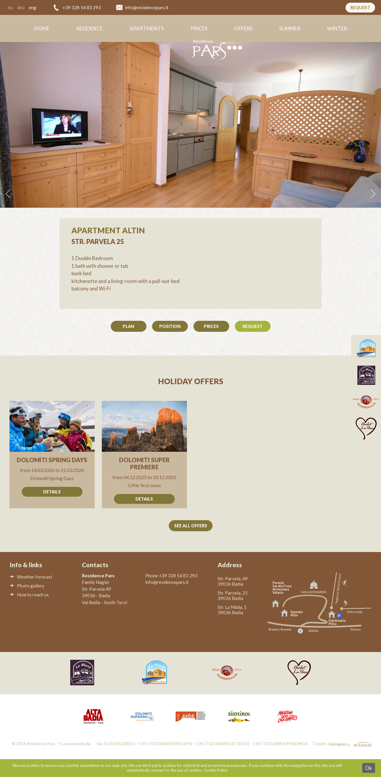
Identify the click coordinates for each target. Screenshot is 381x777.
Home (41, 28)
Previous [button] (8, 194)
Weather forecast (34, 576)
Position (170, 326)
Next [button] (373, 194)
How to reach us (33, 594)
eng (32, 7)
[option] (190, 124)
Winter (337, 28)
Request (360, 7)
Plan (128, 326)
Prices (198, 28)
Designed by (340, 744)
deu (20, 7)
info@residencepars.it (146, 7)
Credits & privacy (329, 743)
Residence (89, 28)
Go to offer (52, 454)
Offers (243, 28)
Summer (289, 28)
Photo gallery (30, 585)
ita (10, 7)
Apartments (146, 28)
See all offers (190, 525)
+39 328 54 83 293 (82, 7)
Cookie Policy (215, 770)
